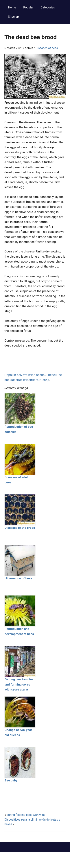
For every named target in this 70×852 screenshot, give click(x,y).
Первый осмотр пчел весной (25, 375)
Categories (48, 7)
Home (12, 7)
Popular (28, 7)
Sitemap (13, 16)
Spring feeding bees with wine (25, 815)
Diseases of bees (47, 48)
